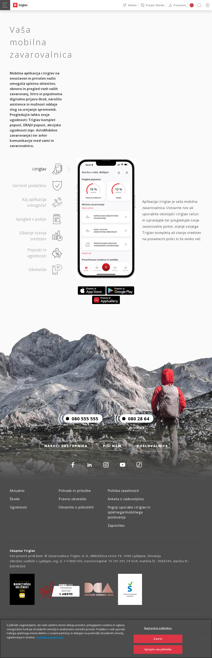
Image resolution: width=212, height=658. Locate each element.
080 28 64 (134, 419)
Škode (15, 499)
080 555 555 (80, 419)
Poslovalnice (152, 446)
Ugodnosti (18, 507)
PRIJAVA (207, 5)
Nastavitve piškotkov (158, 635)
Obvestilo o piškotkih (76, 507)
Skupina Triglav (22, 551)
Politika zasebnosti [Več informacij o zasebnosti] (50, 644)
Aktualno (17, 490)
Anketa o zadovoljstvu (126, 499)
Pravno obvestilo (73, 499)
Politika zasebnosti (123, 490)
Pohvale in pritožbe (75, 490)
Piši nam (112, 446)
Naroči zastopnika (66, 446)
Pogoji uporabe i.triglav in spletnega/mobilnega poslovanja (129, 512)
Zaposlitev (116, 525)
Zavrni (157, 645)
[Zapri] (205, 644)
